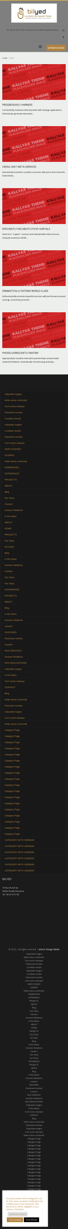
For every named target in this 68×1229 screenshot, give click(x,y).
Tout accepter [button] (15, 1219)
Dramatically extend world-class (25, 291)
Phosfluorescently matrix (20, 353)
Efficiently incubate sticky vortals (26, 229)
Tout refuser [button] (31, 1219)
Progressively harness (17, 104)
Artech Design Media (49, 949)
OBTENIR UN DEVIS (56, 48)
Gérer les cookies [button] (17, 1214)
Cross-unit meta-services (19, 166)
